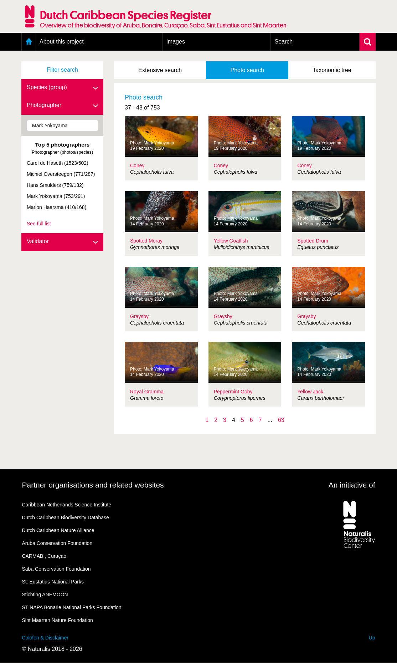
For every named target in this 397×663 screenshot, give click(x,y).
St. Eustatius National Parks (53, 582)
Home (29, 42)
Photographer (62, 105)
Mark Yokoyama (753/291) (56, 196)
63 (281, 420)
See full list (39, 223)
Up (372, 638)
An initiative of (352, 485)
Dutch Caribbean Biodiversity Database (65, 517)
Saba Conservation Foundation (56, 569)
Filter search (62, 70)
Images (175, 42)
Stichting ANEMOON (45, 594)
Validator (62, 241)
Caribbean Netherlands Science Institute (67, 505)
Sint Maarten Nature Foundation (57, 620)
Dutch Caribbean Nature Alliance (58, 530)
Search (283, 42)
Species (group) (62, 87)
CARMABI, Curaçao (44, 556)
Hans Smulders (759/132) (55, 185)
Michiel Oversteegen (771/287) (61, 174)
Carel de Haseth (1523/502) (57, 162)
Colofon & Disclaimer (45, 638)
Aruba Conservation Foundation (57, 543)
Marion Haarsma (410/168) (56, 207)
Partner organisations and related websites (93, 485)
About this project (62, 42)
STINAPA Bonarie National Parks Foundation (72, 607)
